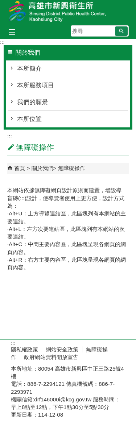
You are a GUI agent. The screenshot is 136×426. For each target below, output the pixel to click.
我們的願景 (32, 102)
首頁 (19, 168)
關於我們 (42, 168)
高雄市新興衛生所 (68, 12)
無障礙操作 (71, 168)
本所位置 (29, 118)
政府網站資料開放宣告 (51, 357)
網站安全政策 (62, 349)
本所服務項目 (35, 85)
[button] (121, 31)
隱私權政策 (24, 349)
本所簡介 (29, 68)
